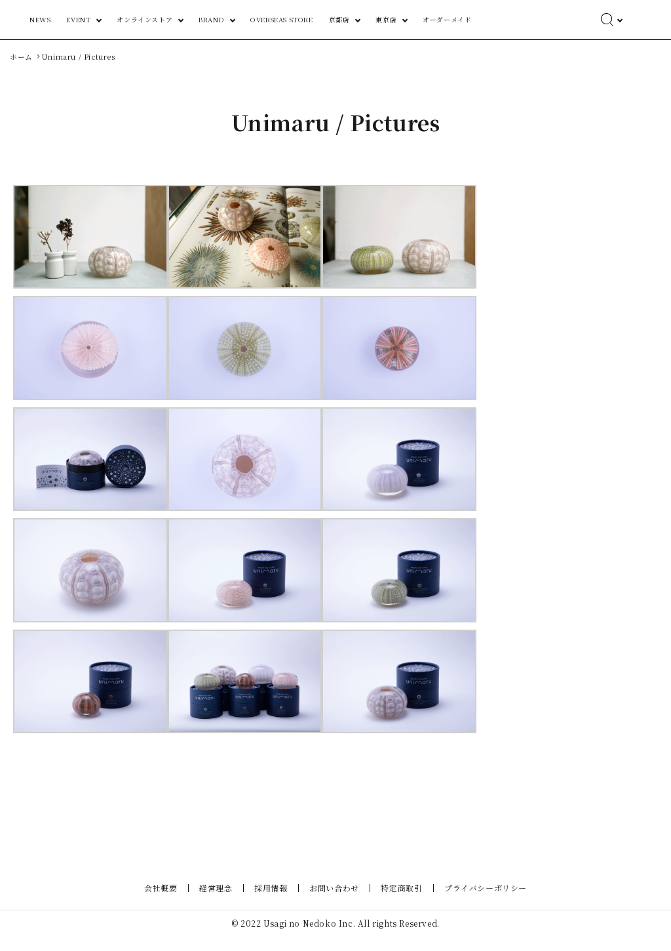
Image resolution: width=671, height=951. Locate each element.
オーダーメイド (518, 19)
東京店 (470, 19)
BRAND (328, 19)
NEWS (177, 19)
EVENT (216, 19)
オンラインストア (272, 19)
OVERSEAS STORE (389, 19)
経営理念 (220, 902)
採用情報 (272, 902)
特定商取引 (396, 902)
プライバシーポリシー (477, 902)
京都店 (432, 19)
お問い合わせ (333, 902)
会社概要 (168, 902)
